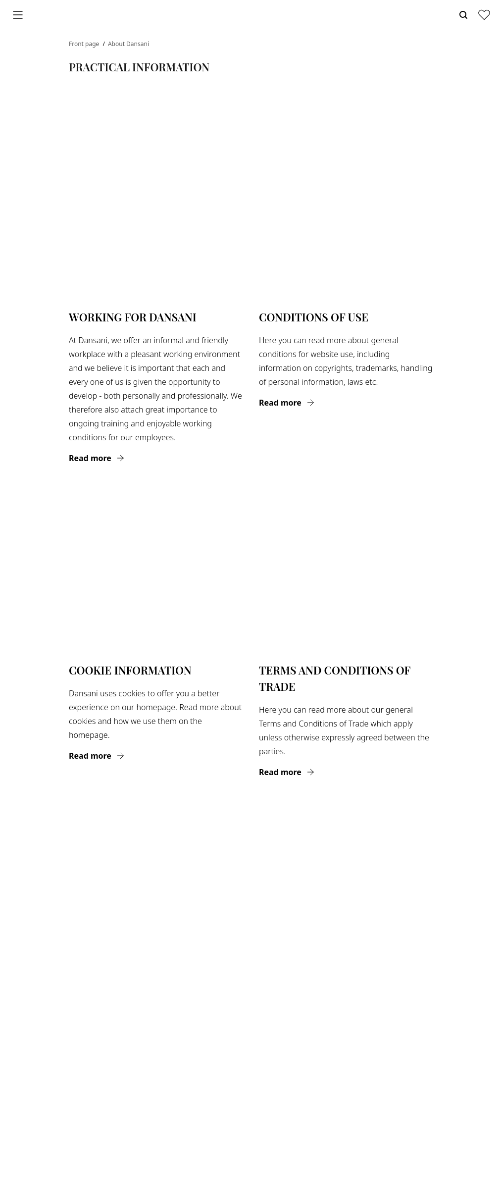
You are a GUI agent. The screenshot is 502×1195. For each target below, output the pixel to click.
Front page (84, 44)
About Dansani (128, 44)
